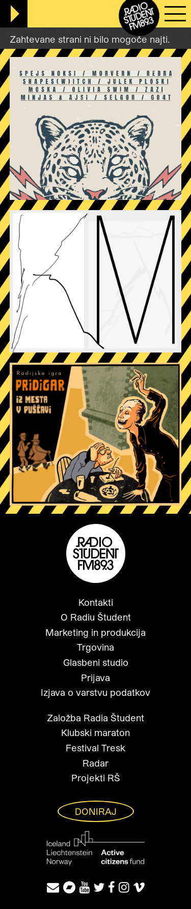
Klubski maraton (95, 732)
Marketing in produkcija (95, 632)
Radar (95, 763)
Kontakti (95, 602)
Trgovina (95, 647)
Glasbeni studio (95, 662)
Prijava (95, 677)
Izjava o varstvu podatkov (95, 692)
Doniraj (96, 811)
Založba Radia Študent (95, 717)
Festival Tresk (95, 747)
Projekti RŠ (95, 777)
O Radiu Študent (96, 617)
